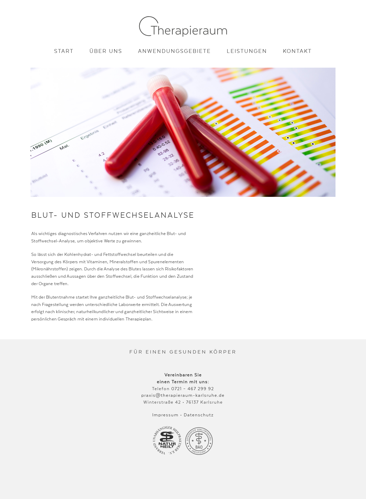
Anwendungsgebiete (174, 51)
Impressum (165, 414)
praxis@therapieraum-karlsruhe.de (183, 395)
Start (64, 51)
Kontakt (297, 51)
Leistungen (247, 51)
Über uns (105, 51)
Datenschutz (199, 414)
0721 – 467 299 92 (192, 388)
